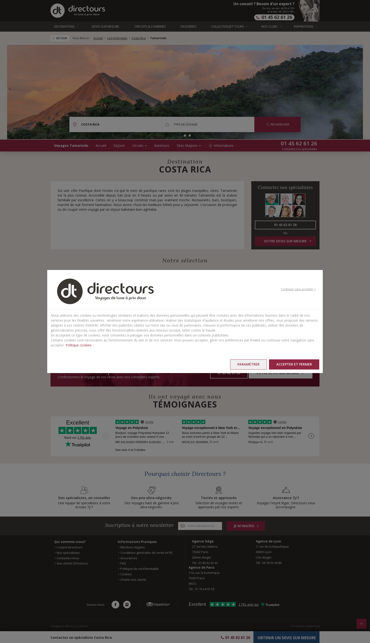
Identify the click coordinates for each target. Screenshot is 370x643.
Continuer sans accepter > (298, 289)
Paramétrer (248, 364)
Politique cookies (79, 345)
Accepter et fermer (294, 364)
